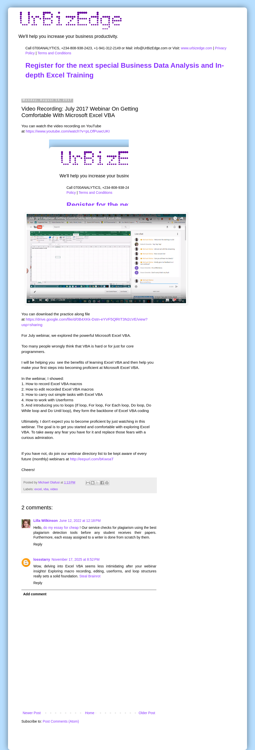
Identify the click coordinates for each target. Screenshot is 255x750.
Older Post (147, 713)
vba (46, 489)
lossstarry (41, 559)
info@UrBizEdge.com (150, 48)
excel (38, 489)
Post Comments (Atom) (61, 721)
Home (89, 713)
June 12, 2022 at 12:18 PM (80, 521)
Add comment (34, 594)
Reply (37, 544)
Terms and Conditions (54, 53)
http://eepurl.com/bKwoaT (92, 459)
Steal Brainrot (89, 576)
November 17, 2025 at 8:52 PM (76, 559)
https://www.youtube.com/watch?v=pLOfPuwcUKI (68, 131)
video (54, 489)
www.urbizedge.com (196, 48)
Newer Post (32, 713)
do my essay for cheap (61, 528)
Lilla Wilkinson (45, 521)
